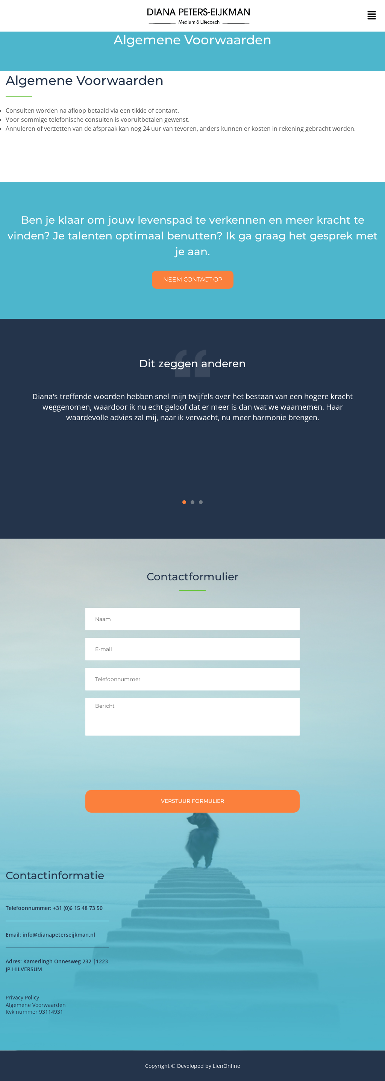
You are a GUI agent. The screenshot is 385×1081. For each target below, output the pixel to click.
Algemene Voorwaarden (85, 80)
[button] (371, 16)
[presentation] (142, 764)
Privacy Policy (22, 997)
